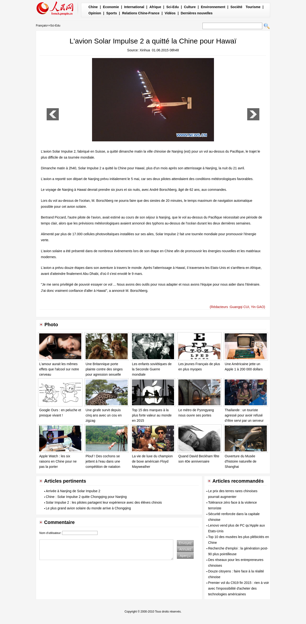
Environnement (213, 7)
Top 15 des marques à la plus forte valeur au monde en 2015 (152, 415)
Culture (190, 7)
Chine (93, 7)
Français (41, 25)
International (134, 7)
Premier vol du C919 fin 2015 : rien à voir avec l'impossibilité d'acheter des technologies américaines (238, 588)
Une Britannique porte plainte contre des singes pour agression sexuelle (104, 369)
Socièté (236, 7)
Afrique (155, 7)
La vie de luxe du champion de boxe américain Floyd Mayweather (152, 461)
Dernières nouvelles (197, 13)
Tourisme (253, 7)
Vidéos (170, 13)
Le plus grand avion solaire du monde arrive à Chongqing (88, 508)
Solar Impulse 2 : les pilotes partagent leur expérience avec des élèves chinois (104, 502)
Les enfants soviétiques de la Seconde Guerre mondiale (152, 369)
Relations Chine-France (140, 13)
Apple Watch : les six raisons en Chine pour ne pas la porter (57, 461)
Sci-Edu (172, 7)
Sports (111, 13)
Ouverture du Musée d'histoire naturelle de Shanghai (241, 461)
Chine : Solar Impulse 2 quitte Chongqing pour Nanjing (86, 497)
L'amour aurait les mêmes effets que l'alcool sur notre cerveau (59, 369)
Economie (111, 7)
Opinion (94, 13)
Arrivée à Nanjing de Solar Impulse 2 (73, 491)
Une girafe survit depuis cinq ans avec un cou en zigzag (104, 415)
